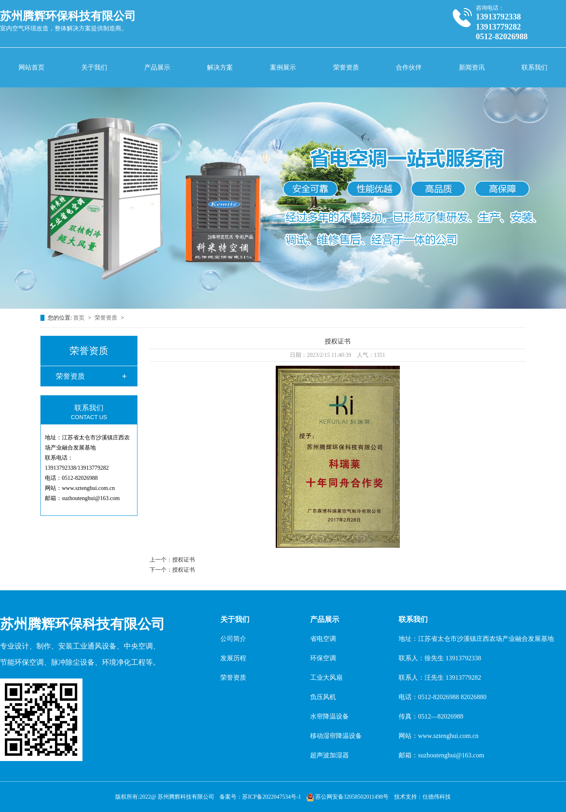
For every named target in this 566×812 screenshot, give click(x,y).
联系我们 (534, 67)
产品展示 (157, 67)
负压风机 (323, 696)
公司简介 (233, 638)
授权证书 (183, 560)
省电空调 (323, 638)
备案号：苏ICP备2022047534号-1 (260, 797)
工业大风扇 (326, 677)
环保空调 (323, 658)
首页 (79, 318)
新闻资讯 (472, 67)
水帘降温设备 (329, 716)
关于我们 (94, 67)
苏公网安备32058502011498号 (348, 797)
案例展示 (283, 67)
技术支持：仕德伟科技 (422, 797)
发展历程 (233, 658)
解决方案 (220, 67)
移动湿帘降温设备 (336, 735)
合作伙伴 (409, 67)
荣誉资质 (346, 67)
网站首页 (31, 67)
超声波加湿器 (329, 755)
